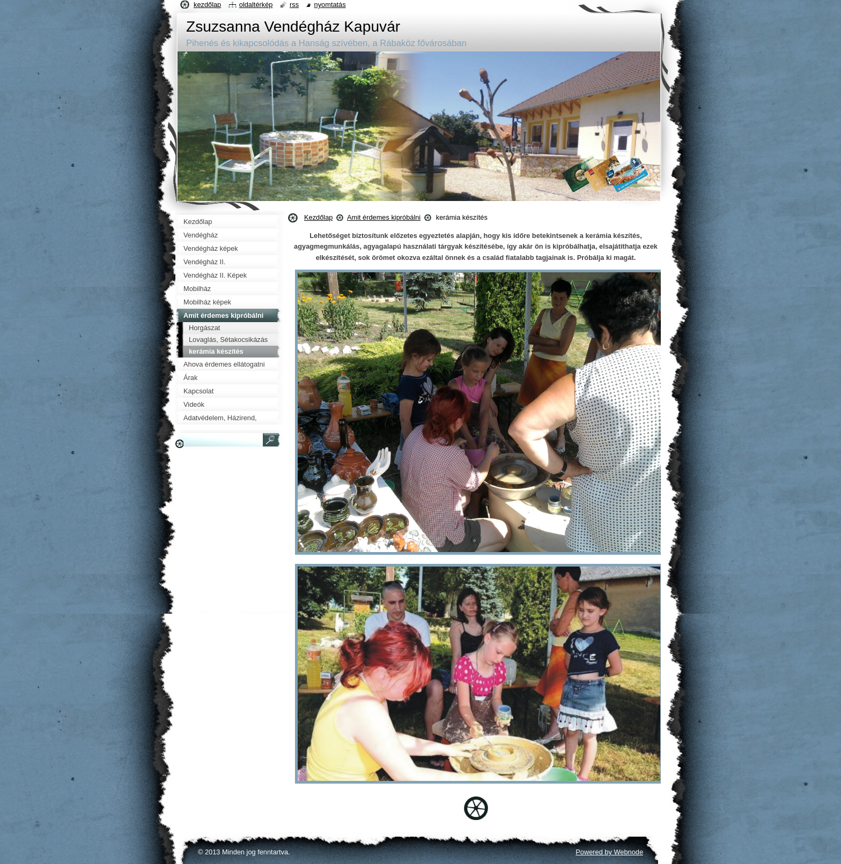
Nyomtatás (330, 5)
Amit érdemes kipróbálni (383, 217)
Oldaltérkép (256, 5)
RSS (294, 5)
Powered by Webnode (609, 852)
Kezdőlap (318, 217)
